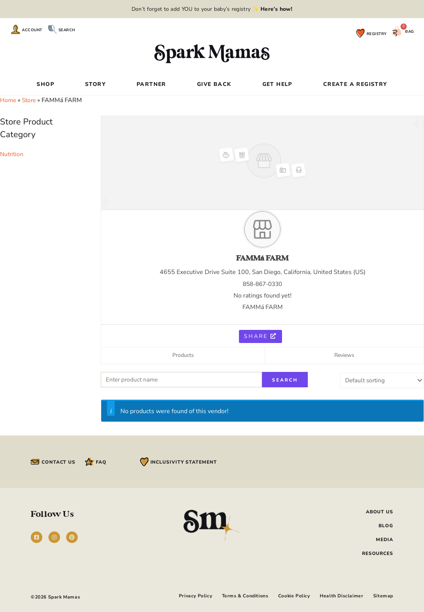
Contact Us (58, 462)
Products (183, 355)
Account (32, 30)
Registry (377, 34)
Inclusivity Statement (183, 462)
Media (384, 539)
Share (260, 336)
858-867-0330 (262, 284)
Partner (151, 85)
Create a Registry (355, 85)
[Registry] (360, 33)
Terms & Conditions (237, 594)
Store (30, 100)
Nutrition (12, 154)
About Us (379, 511)
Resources (377, 553)
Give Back (214, 85)
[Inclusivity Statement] (144, 461)
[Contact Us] (35, 461)
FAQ (101, 462)
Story (95, 85)
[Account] (15, 29)
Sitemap (383, 594)
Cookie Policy (289, 594)
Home (8, 100)
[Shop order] (380, 380)
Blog (386, 525)
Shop (45, 85)
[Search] (52, 29)
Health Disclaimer (339, 594)
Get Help (277, 85)
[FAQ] (89, 461)
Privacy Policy (185, 594)
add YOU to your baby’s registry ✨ (230, 9)
